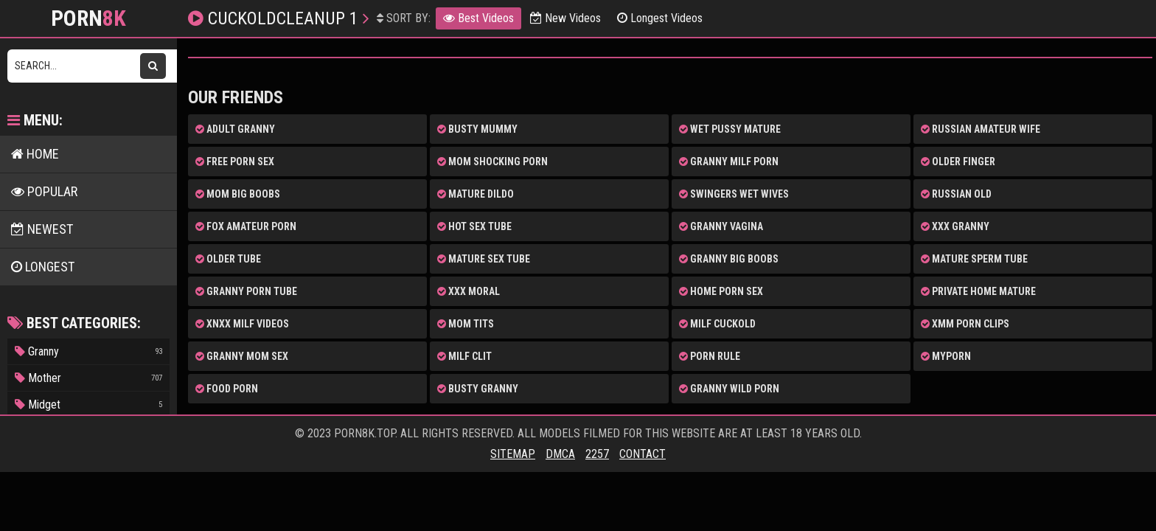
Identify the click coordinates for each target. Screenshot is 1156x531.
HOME (35, 154)
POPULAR (44, 191)
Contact (642, 454)
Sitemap (512, 454)
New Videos (565, 18)
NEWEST (42, 229)
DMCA (560, 454)
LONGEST (42, 266)
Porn (88, 18)
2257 (597, 454)
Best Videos (478, 18)
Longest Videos (660, 18)
